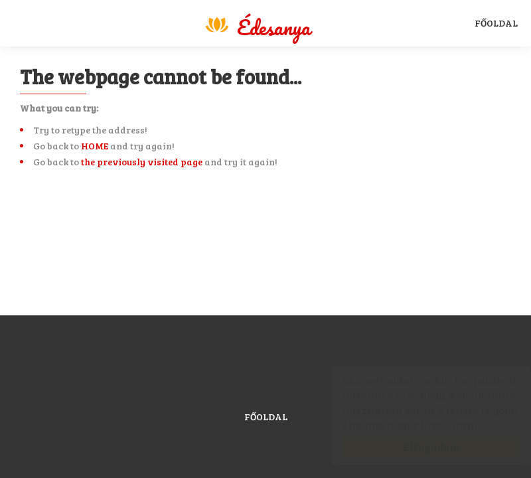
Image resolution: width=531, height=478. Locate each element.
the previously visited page (141, 161)
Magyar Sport (257, 24)
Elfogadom (418, 446)
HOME (94, 145)
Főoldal (496, 23)
